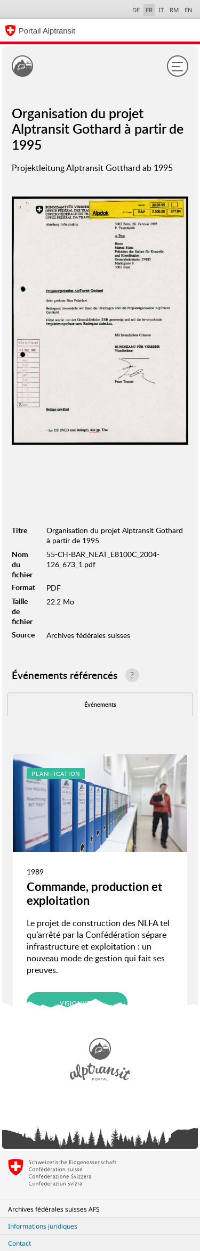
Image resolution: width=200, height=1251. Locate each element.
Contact (19, 1243)
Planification (55, 774)
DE (136, 10)
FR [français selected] (149, 10)
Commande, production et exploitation (94, 893)
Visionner (77, 1003)
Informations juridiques (42, 1226)
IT (161, 10)
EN (189, 10)
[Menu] (177, 66)
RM (174, 10)
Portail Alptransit (47, 31)
